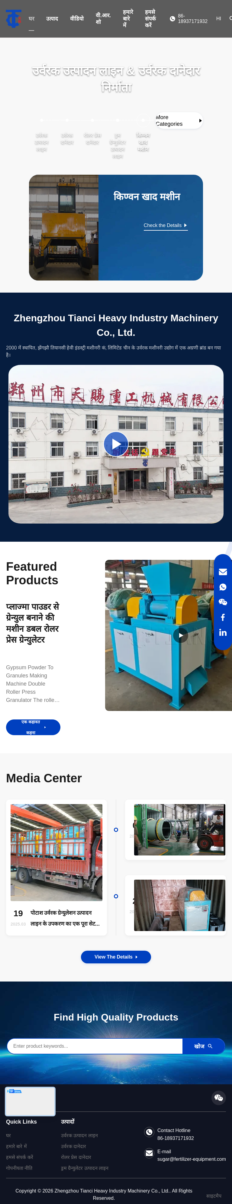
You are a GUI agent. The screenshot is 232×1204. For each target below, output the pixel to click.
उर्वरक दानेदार (73, 1146)
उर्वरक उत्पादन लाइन (79, 1135)
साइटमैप (213, 1196)
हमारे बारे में (128, 18)
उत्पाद (52, 19)
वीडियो (77, 19)
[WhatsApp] (223, 587)
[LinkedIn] (223, 632)
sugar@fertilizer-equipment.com (191, 1159)
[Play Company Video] (116, 444)
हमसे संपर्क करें (150, 18)
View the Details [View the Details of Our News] (116, 956)
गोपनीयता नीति (19, 1168)
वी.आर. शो (103, 18)
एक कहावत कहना (34, 727)
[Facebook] (223, 617)
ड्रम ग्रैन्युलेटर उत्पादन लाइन (84, 1168)
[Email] (223, 572)
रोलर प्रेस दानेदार (76, 1157)
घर (31, 19)
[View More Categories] (179, 120)
